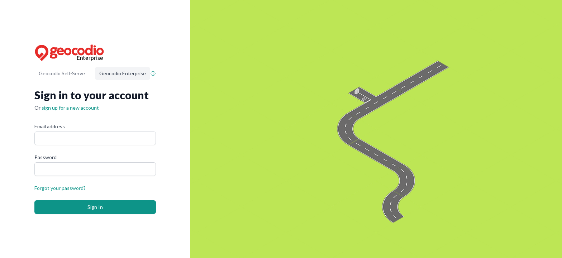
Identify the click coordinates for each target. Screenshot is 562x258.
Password (45, 157)
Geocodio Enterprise (122, 73)
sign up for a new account (70, 108)
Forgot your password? (60, 188)
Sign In (95, 207)
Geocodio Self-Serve (62, 73)
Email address (49, 126)
